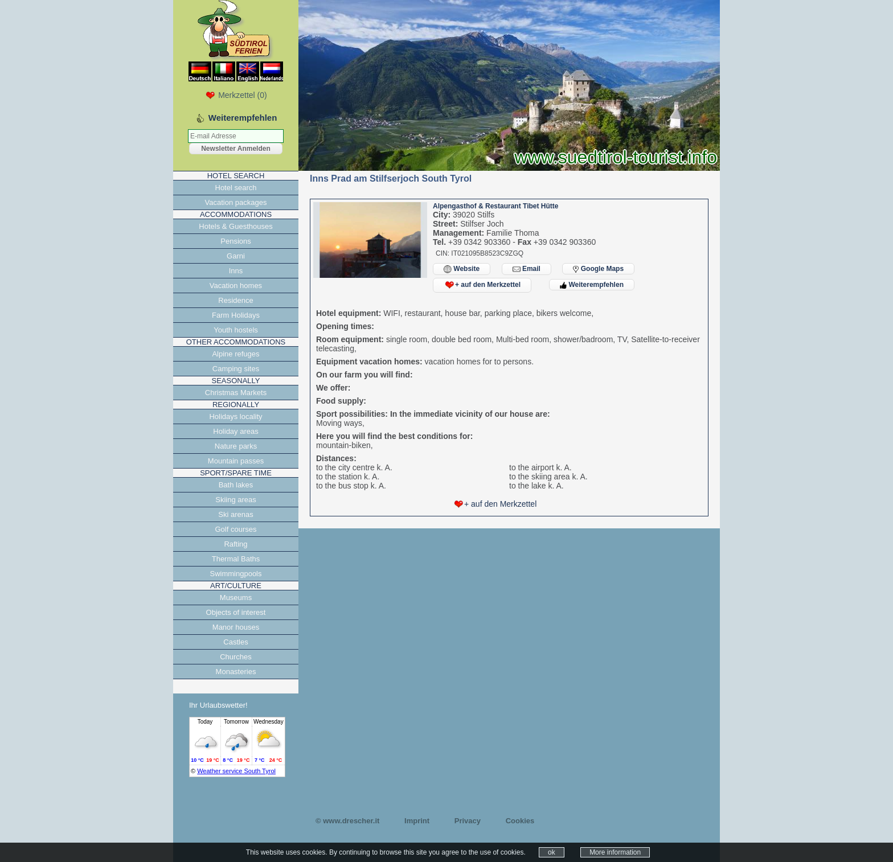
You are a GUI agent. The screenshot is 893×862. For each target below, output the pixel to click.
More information (615, 852)
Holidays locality (235, 416)
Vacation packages (236, 202)
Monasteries (236, 671)
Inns (236, 270)
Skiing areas (235, 499)
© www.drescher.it (347, 820)
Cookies (520, 820)
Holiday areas (236, 431)
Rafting (235, 544)
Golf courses (236, 529)
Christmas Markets (236, 392)
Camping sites (235, 368)
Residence (235, 300)
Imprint (416, 820)
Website (462, 269)
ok (551, 852)
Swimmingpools (235, 573)
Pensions (235, 241)
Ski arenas (235, 514)
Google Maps (598, 269)
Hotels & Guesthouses (235, 226)
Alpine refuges (235, 354)
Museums (236, 597)
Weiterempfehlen (592, 285)
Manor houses (235, 627)
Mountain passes (236, 461)
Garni (236, 256)
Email (526, 269)
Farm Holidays (236, 315)
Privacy (467, 820)
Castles (235, 642)
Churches (236, 656)
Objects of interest (236, 612)
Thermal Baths (236, 559)
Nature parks (236, 446)
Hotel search (236, 187)
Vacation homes (236, 285)
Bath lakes (236, 485)
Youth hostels (236, 330)
